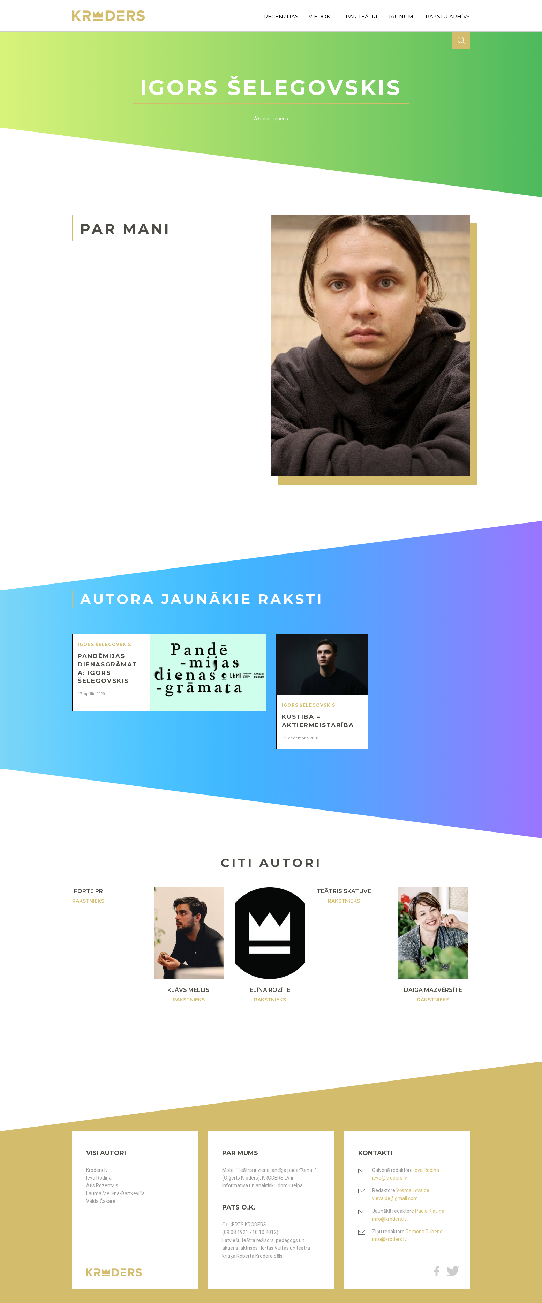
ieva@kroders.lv (389, 1178)
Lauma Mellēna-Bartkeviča (115, 1193)
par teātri (361, 16)
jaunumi (401, 16)
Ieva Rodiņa (99, 1178)
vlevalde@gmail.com (395, 1198)
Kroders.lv (97, 1170)
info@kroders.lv (389, 1219)
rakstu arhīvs (448, 16)
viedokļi (322, 16)
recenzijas (281, 16)
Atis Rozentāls (102, 1185)
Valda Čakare (100, 1201)
